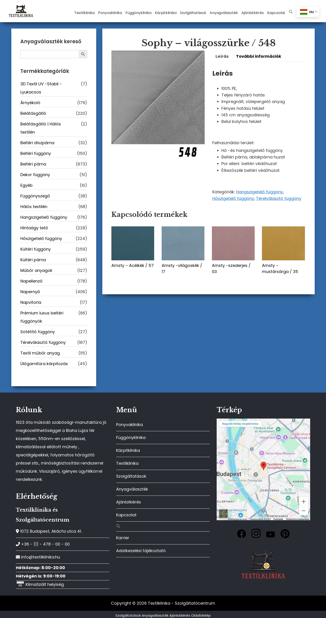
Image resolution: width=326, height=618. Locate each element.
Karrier (122, 538)
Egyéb (26, 185)
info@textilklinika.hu (38, 557)
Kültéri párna (33, 260)
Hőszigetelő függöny (233, 198)
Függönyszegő (35, 196)
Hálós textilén (33, 206)
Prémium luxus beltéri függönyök (41, 317)
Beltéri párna (33, 164)
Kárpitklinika (128, 450)
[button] (291, 12)
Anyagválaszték (132, 489)
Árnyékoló (30, 102)
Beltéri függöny (35, 153)
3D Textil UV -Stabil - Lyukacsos (41, 88)
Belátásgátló (33, 113)
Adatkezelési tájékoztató (141, 550)
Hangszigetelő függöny (259, 192)
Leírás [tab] (222, 56)
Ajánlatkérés (128, 502)
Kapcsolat (126, 515)
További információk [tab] (258, 56)
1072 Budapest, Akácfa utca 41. (49, 531)
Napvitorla (30, 302)
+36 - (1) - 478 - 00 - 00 (43, 544)
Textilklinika (127, 463)
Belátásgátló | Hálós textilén (40, 128)
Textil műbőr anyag (40, 353)
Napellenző (31, 281)
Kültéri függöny (35, 249)
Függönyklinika (131, 437)
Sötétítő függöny (37, 332)
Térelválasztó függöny (278, 198)
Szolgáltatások (131, 476)
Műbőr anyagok (36, 270)
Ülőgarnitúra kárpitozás (44, 363)
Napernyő (30, 292)
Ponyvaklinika (129, 424)
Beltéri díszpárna (37, 143)
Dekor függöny (35, 174)
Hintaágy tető (34, 228)
